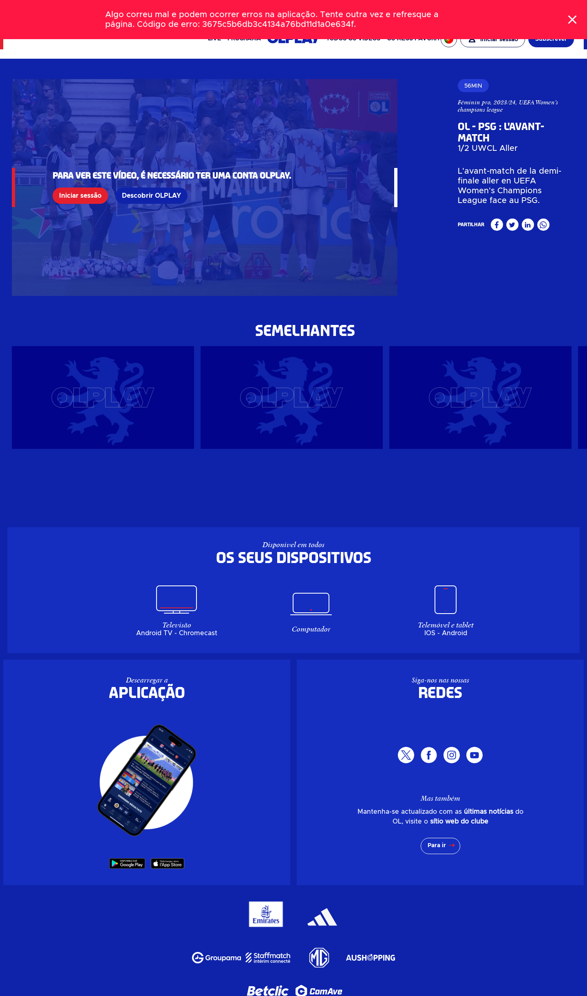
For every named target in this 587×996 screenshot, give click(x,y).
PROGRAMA (244, 39)
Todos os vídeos (353, 39)
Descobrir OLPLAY (151, 185)
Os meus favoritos (417, 39)
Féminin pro (399, 102)
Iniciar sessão (80, 185)
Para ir (437, 825)
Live (214, 39)
